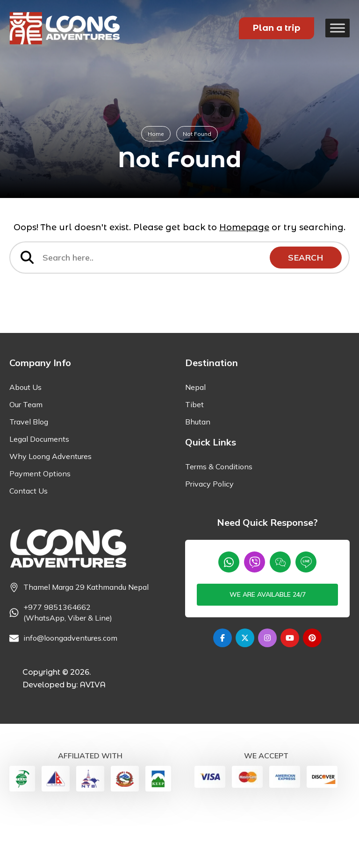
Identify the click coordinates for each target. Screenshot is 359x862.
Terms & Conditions (218, 518)
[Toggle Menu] (337, 27)
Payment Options (40, 525)
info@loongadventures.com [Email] (70, 689)
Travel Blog (28, 473)
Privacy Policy (209, 535)
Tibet (194, 456)
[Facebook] (222, 689)
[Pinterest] (312, 689)
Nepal (195, 439)
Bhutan (197, 473)
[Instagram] (267, 689)
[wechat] (280, 613)
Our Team (26, 456)
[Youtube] (289, 689)
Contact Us (28, 542)
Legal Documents (39, 490)
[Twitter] (245, 689)
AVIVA (92, 736)
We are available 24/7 (268, 646)
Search (305, 258)
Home (156, 133)
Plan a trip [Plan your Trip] (276, 28)
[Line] (305, 613)
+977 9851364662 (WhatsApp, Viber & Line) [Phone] (67, 664)
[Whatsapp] (228, 613)
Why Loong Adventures (50, 508)
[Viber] (254, 613)
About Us (25, 439)
